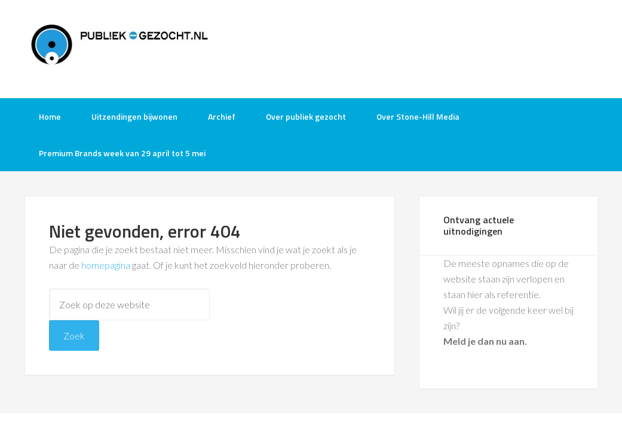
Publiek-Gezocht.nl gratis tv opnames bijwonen (120, 48)
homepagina (105, 265)
